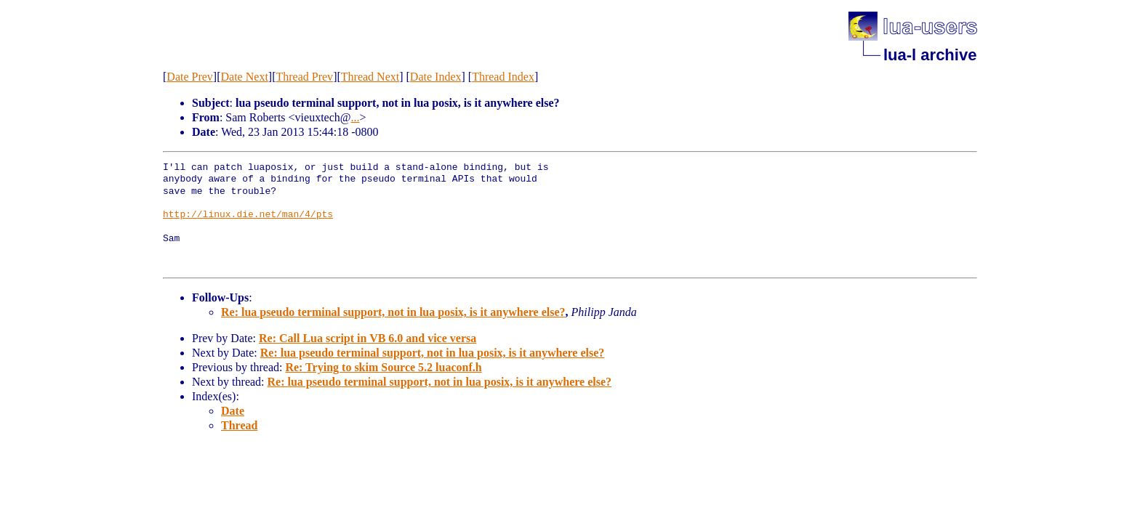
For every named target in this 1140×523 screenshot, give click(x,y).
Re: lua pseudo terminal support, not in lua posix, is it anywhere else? (393, 312)
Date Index (436, 76)
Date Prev (189, 76)
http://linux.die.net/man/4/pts (248, 215)
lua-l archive (929, 55)
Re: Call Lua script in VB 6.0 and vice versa (367, 338)
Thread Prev (304, 76)
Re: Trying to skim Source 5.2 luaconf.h (383, 367)
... (355, 117)
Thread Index (503, 76)
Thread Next (370, 76)
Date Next (244, 76)
